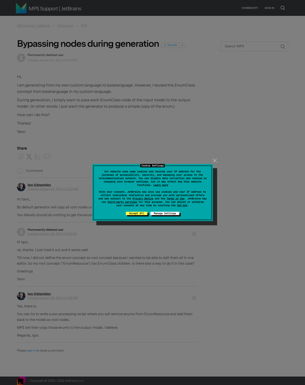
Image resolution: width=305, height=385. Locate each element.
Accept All (136, 213)
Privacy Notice (143, 198)
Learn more (160, 185)
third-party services (122, 202)
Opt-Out (182, 205)
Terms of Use (175, 198)
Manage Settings (165, 213)
